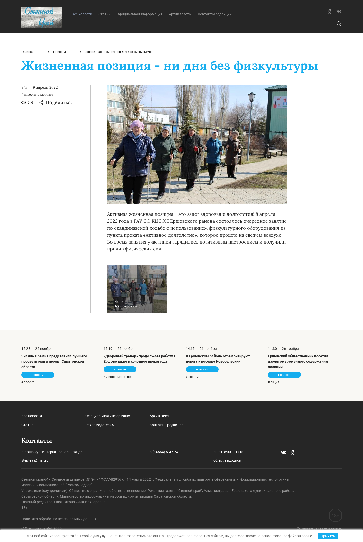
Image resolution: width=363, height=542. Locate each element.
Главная (27, 52)
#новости (28, 94)
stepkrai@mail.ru (35, 460)
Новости (59, 52)
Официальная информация (140, 14)
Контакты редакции (215, 14)
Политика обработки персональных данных (58, 519)
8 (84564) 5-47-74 (164, 452)
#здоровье (45, 94)
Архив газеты (180, 14)
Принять (328, 536)
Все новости (31, 416)
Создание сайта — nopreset (319, 528)
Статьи (104, 14)
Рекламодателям (99, 425)
